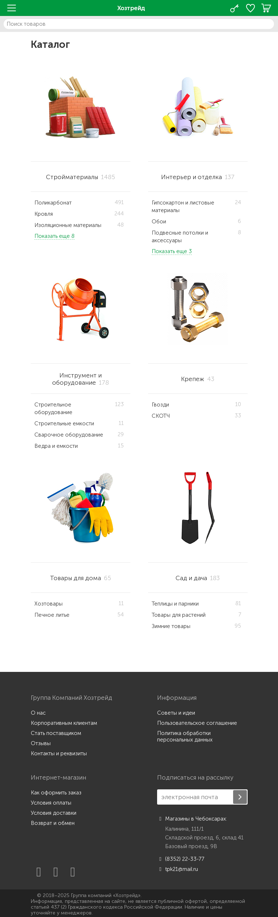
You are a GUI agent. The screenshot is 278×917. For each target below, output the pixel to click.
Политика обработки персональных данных (184, 736)
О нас (38, 713)
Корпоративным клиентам (64, 723)
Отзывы (41, 743)
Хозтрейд (131, 8)
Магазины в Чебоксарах (191, 818)
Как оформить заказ (56, 792)
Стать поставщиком (56, 733)
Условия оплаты (51, 803)
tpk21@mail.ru (177, 869)
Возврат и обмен (53, 823)
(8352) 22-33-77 (181, 859)
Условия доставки (53, 813)
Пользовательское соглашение (197, 723)
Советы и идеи (176, 713)
